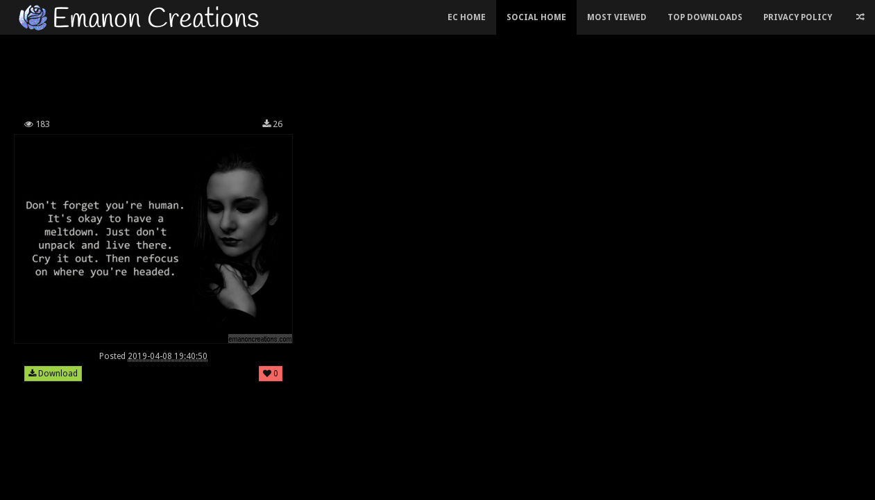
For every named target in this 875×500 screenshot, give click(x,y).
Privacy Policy (797, 17)
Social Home (536, 17)
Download (53, 373)
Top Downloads (705, 17)
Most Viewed (617, 17)
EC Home (467, 17)
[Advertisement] (333, 72)
